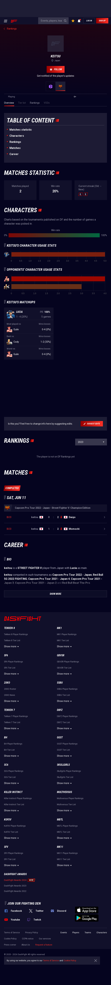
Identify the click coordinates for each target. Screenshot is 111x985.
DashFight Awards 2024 (15, 880)
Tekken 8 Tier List (12, 640)
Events (63, 932)
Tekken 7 (9, 710)
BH (5, 737)
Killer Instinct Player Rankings (18, 798)
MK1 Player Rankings (67, 634)
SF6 (6, 655)
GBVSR (60, 655)
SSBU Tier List (63, 695)
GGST (60, 737)
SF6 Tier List (9, 668)
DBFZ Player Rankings (67, 716)
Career (14, 154)
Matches (15, 148)
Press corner (10, 945)
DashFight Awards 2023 (15, 886)
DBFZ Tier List (63, 722)
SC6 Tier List (10, 777)
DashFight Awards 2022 (15, 891)
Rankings (15, 142)
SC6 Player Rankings (13, 771)
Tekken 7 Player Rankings (16, 716)
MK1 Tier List (63, 640)
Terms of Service (12, 932)
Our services (45, 939)
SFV (6, 846)
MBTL (60, 819)
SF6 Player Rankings (13, 662)
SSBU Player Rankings (67, 689)
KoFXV (7, 819)
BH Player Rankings (13, 744)
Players (75, 932)
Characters (16, 135)
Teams (88, 932)
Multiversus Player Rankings (70, 798)
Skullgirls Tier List (65, 777)
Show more (12, 646)
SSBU (60, 682)
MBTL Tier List (63, 832)
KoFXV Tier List (11, 832)
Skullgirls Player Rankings (69, 771)
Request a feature (43, 945)
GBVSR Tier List (64, 668)
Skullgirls (63, 764)
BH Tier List (9, 750)
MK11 (60, 846)
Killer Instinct (13, 792)
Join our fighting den (24, 903)
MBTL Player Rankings (67, 826)
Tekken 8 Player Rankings (16, 634)
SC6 (6, 764)
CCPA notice (27, 939)
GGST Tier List (63, 750)
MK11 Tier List (63, 859)
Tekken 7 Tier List (12, 722)
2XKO (7, 682)
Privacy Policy (31, 932)
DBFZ (60, 710)
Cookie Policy (10, 939)
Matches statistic (20, 129)
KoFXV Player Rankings (15, 826)
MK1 (59, 628)
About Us (25, 945)
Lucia (19, 311)
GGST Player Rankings (67, 744)
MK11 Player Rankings (67, 853)
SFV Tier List (10, 859)
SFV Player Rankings (13, 853)
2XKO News (9, 695)
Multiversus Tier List (66, 804)
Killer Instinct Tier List (14, 804)
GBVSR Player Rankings (68, 662)
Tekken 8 (9, 628)
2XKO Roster (10, 689)
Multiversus (64, 792)
